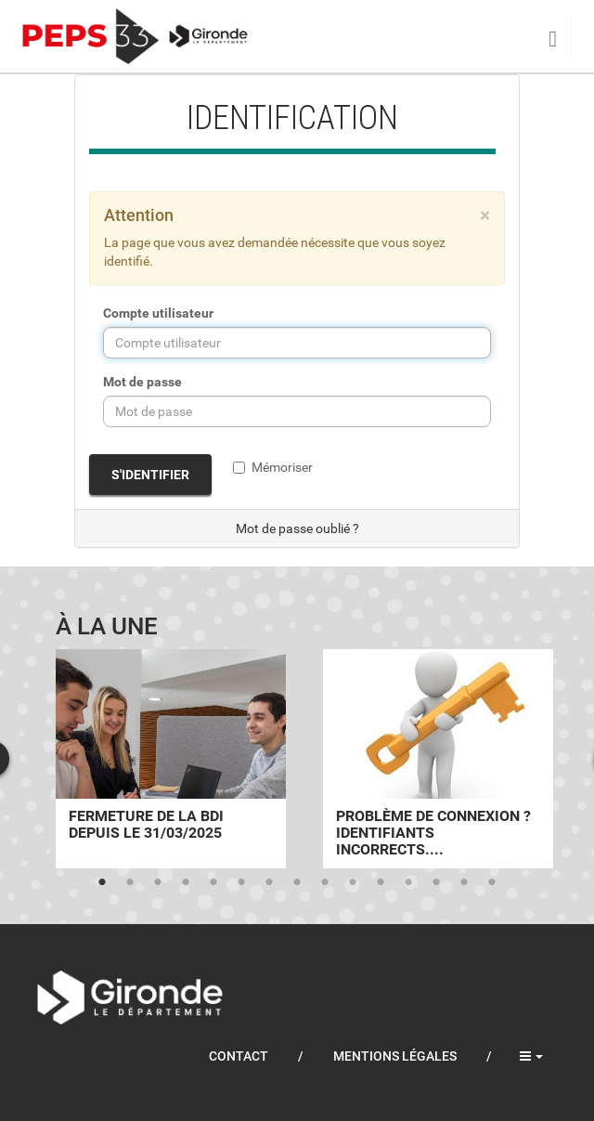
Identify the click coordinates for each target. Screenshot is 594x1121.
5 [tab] (213, 882)
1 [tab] (102, 882)
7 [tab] (269, 882)
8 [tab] (297, 882)
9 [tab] (325, 882)
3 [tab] (157, 882)
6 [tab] (241, 882)
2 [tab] (130, 882)
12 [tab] (408, 882)
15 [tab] (492, 882)
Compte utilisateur (158, 313)
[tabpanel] (170, 758)
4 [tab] (185, 882)
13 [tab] (436, 882)
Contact (238, 1056)
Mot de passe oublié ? (297, 528)
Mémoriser (273, 467)
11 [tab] (380, 882)
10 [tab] (352, 882)
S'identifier (150, 474)
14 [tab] (464, 882)
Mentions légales (395, 1056)
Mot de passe (142, 381)
